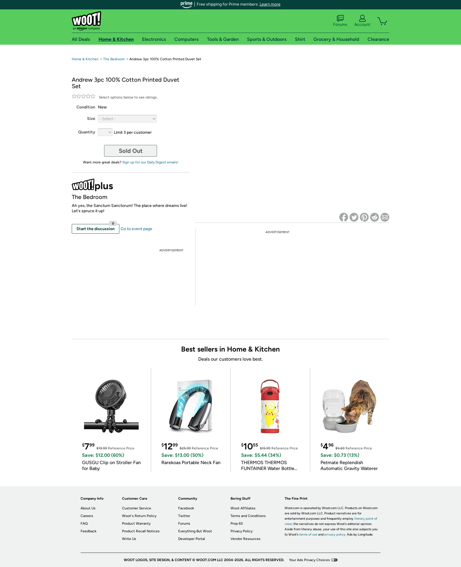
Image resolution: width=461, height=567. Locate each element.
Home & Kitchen (85, 59)
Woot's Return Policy (139, 516)
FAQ (84, 523)
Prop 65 (236, 523)
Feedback (88, 531)
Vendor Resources (245, 539)
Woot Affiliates (242, 508)
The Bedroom (114, 59)
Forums (340, 21)
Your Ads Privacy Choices (309, 560)
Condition (85, 107)
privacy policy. (335, 534)
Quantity (86, 132)
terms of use (308, 534)
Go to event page (136, 228)
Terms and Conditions (248, 516)
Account (362, 21)
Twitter (184, 516)
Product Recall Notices (141, 531)
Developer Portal (191, 539)
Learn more (270, 4)
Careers (87, 516)
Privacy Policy (241, 531)
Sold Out (131, 150)
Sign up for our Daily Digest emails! (150, 162)
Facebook (186, 508)
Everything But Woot (195, 531)
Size (91, 118)
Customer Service (136, 508)
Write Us (129, 539)
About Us (88, 508)
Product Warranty (136, 523)
